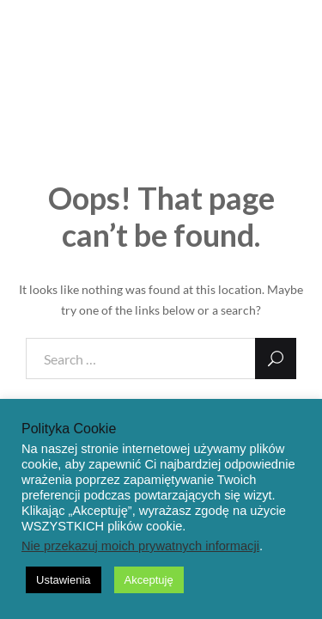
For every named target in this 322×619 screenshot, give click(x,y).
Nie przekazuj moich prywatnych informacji (140, 546)
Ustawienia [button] (63, 579)
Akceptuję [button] (149, 579)
